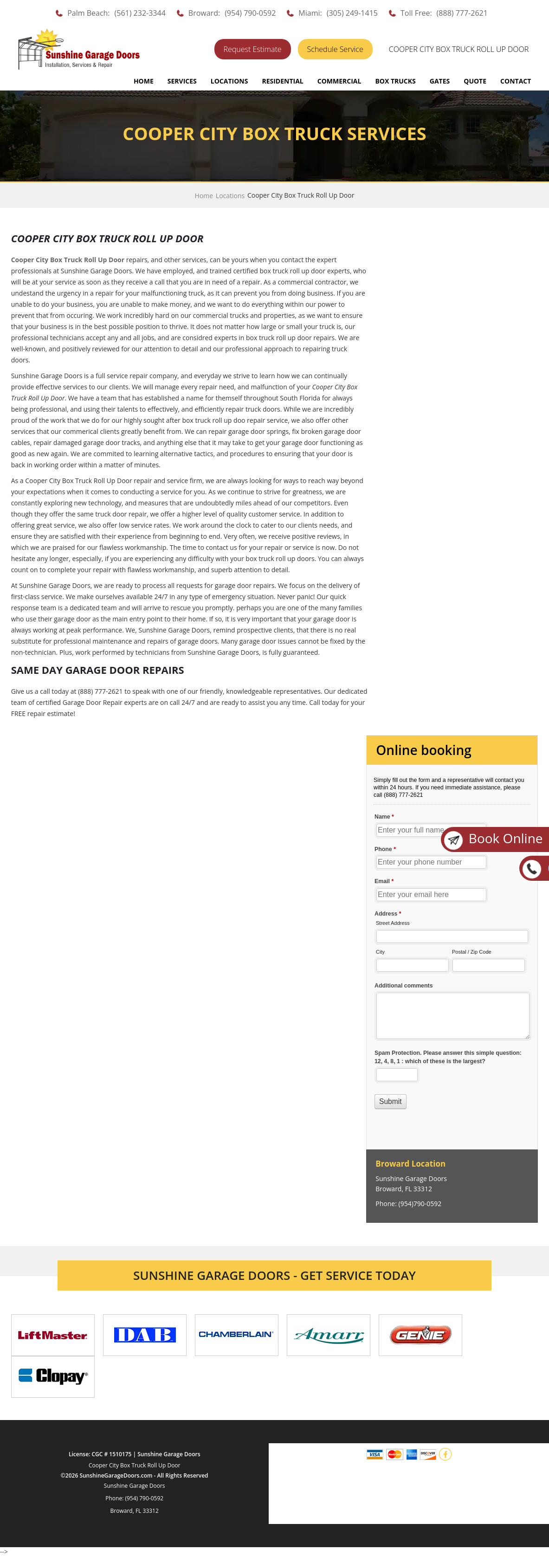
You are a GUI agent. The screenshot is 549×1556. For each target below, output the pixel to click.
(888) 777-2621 (462, 13)
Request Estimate (253, 49)
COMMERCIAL (339, 81)
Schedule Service (335, 49)
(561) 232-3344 (140, 13)
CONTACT (515, 81)
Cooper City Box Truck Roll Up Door (135, 1465)
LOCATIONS (229, 81)
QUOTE (475, 81)
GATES (440, 81)
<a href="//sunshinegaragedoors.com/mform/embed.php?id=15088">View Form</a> (452, 943)
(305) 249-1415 (352, 13)
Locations (230, 195)
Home (144, 81)
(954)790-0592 (420, 1203)
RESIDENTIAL (282, 81)
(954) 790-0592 (250, 13)
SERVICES (182, 81)
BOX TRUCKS (395, 81)
